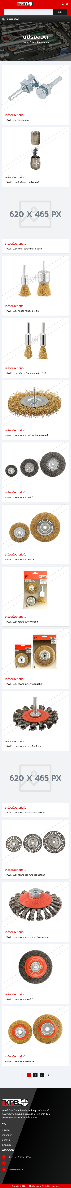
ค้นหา (60, 12)
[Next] (49, 1075)
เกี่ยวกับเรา (7, 1135)
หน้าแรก (6, 1130)
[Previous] (22, 1075)
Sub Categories (40, 42)
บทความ (6, 1140)
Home (25, 42)
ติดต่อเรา (6, 1145)
